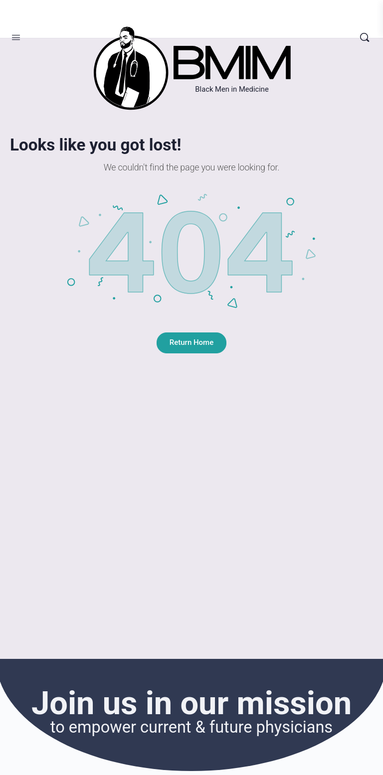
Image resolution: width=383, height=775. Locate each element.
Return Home (191, 342)
